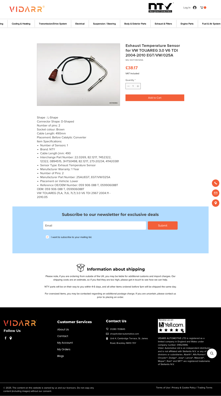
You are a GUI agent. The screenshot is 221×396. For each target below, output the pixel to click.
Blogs (60, 356)
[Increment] (138, 86)
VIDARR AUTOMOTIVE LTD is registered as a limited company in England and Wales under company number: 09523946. (181, 341)
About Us (63, 329)
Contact (62, 336)
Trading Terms (204, 387)
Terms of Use (163, 387)
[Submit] (163, 225)
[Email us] (215, 193)
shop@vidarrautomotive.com (124, 333)
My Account (65, 343)
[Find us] (215, 203)
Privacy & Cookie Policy (184, 387)
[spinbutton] (133, 86)
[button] (203, 7)
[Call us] (215, 183)
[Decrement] (128, 86)
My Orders (63, 349)
